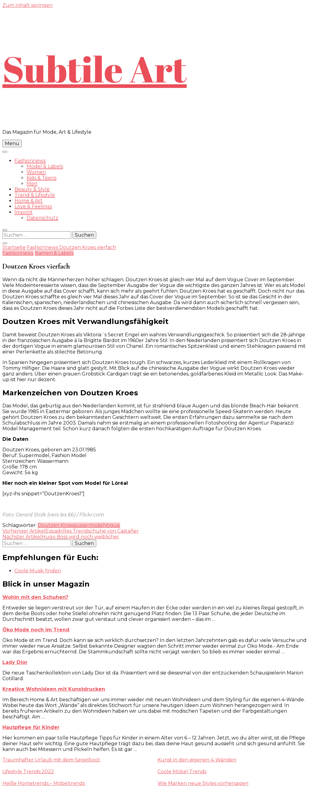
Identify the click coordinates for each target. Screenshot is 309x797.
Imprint (23, 212)
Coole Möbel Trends (182, 771)
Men (32, 183)
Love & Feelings (33, 206)
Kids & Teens (41, 178)
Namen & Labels (54, 253)
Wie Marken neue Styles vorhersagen (203, 783)
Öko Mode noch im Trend (35, 630)
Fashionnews (30, 160)
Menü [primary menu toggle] (12, 143)
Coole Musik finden (37, 571)
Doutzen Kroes (56, 525)
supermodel (89, 525)
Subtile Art (94, 68)
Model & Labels (45, 166)
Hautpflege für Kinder (30, 727)
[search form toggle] (4, 230)
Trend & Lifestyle (34, 195)
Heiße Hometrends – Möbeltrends (43, 783)
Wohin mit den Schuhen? (35, 597)
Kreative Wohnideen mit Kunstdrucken (53, 689)
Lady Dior (14, 662)
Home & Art (28, 201)
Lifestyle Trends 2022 (28, 771)
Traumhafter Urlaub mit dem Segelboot (51, 760)
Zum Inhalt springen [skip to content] (27, 5)
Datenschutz (42, 218)
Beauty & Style (32, 189)
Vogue (112, 525)
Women (36, 172)
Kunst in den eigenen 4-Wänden (197, 760)
